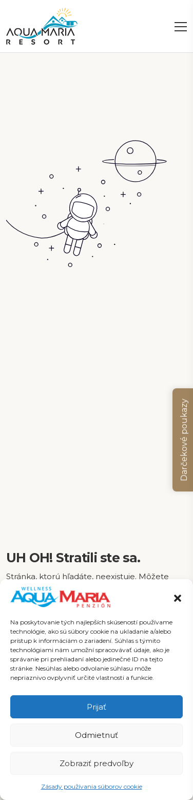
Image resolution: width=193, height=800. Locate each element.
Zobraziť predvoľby (96, 763)
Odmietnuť (96, 735)
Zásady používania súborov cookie (91, 786)
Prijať (96, 707)
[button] (177, 597)
